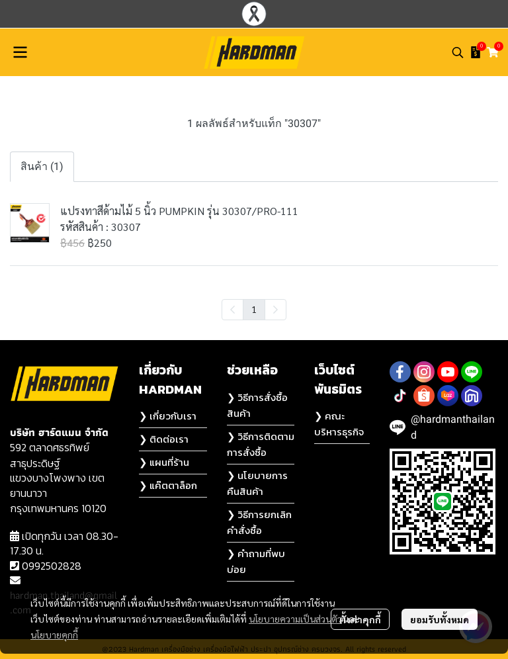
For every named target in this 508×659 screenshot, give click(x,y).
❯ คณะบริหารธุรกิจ (339, 423)
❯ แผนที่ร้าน (164, 462)
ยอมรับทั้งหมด (439, 619)
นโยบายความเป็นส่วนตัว (295, 619)
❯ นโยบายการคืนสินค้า (257, 483)
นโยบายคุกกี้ (54, 634)
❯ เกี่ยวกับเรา (167, 415)
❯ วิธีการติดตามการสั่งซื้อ (260, 444)
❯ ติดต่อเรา (164, 439)
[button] (457, 52)
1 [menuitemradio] (254, 309)
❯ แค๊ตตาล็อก (168, 485)
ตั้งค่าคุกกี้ (360, 619)
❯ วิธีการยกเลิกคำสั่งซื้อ (259, 522)
